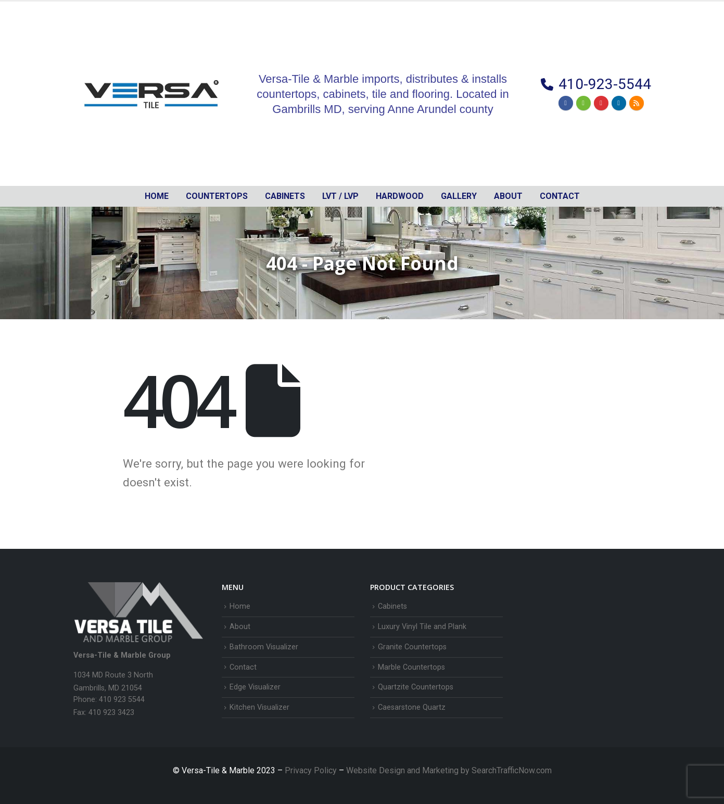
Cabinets (392, 606)
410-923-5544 (604, 84)
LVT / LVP (340, 196)
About (508, 196)
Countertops (217, 196)
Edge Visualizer (255, 687)
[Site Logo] (151, 94)
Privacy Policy (312, 770)
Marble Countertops (411, 667)
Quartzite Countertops (415, 687)
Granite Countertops (412, 647)
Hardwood (400, 196)
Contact (560, 196)
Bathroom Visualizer (264, 647)
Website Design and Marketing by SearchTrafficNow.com (449, 770)
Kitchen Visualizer (259, 707)
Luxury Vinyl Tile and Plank (422, 626)
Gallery (459, 196)
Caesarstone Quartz (412, 707)
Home (157, 196)
